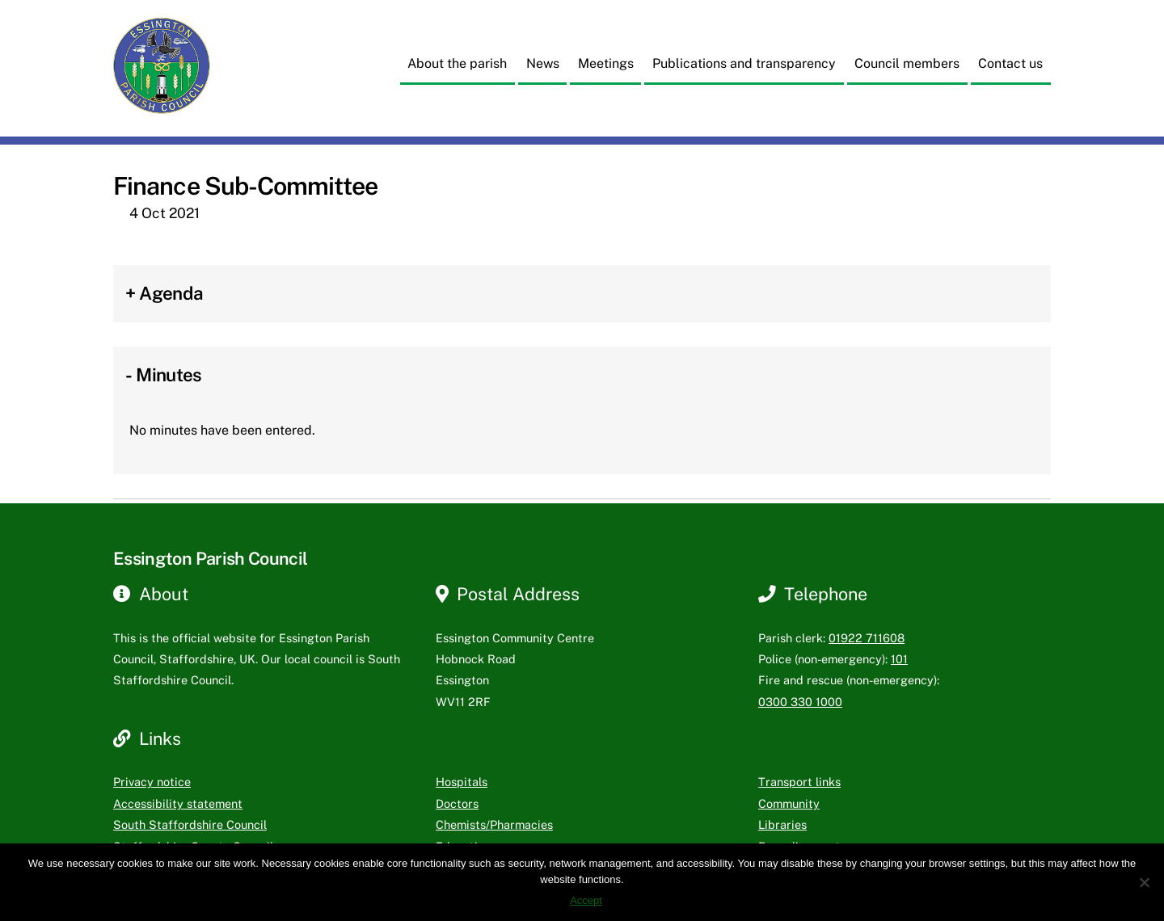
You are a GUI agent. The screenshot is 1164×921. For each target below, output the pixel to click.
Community (789, 803)
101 (899, 659)
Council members (906, 63)
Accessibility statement (177, 803)
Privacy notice (152, 782)
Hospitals (461, 782)
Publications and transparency (744, 63)
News (542, 63)
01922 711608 (867, 638)
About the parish (457, 63)
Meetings (606, 63)
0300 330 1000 (800, 702)
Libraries (782, 824)
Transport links (799, 782)
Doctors (457, 803)
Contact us (1010, 63)
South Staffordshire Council (190, 824)
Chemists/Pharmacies (494, 824)
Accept (586, 900)
